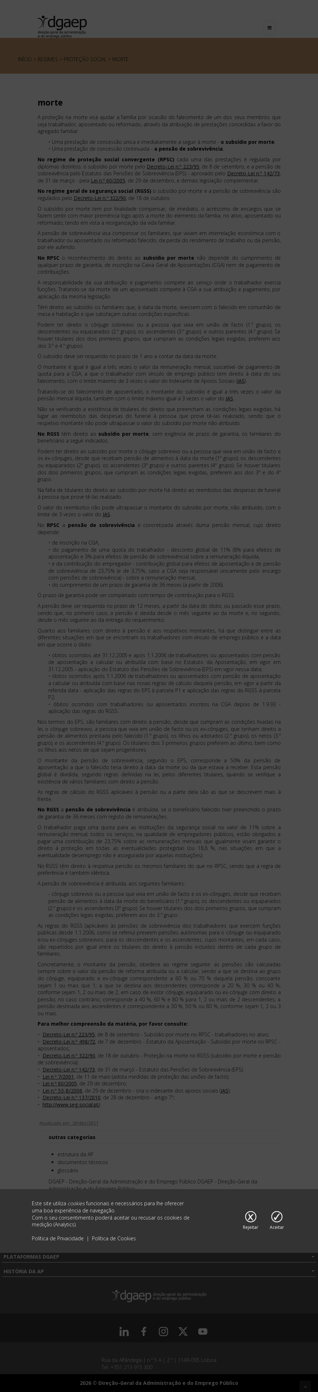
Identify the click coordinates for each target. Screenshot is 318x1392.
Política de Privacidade (58, 1238)
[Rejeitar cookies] (250, 1221)
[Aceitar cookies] (277, 1221)
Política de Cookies (114, 1238)
